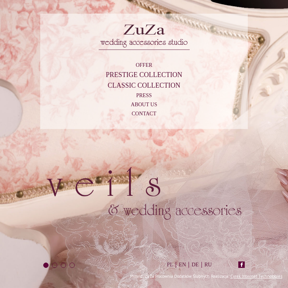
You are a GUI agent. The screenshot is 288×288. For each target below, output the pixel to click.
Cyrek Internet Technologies (256, 276)
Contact (144, 113)
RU (208, 265)
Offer (144, 65)
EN (182, 265)
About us (144, 104)
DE (195, 265)
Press (144, 95)
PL (170, 265)
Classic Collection (144, 85)
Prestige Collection (144, 75)
